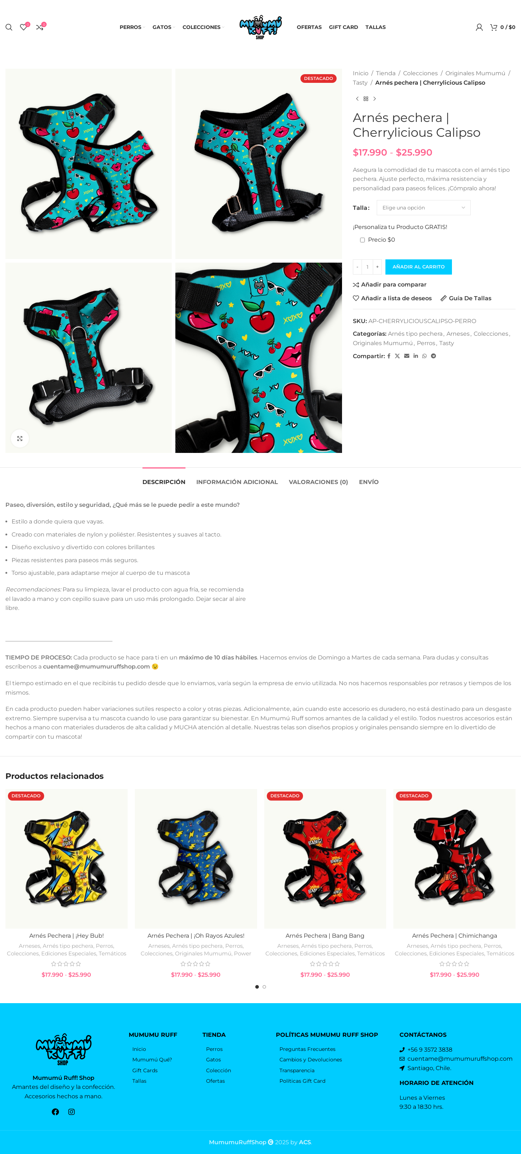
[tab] (163, 478)
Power (242, 953)
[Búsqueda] (9, 27)
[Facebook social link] (389, 356)
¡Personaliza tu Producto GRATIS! (400, 227)
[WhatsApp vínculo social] (424, 356)
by (300, 1142)
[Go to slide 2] (264, 987)
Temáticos (112, 953)
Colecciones (420, 73)
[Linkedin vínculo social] (415, 356)
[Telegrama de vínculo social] (433, 356)
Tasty (360, 82)
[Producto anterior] (357, 98)
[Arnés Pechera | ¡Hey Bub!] (66, 859)
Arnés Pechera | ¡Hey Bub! (66, 935)
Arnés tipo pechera (415, 333)
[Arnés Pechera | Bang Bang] (325, 859)
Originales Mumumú (475, 73)
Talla (360, 207)
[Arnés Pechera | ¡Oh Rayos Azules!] (196, 859)
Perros (426, 343)
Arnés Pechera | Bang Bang (325, 935)
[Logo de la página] (260, 26)
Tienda (386, 73)
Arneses (458, 333)
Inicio (360, 73)
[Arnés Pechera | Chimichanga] (454, 859)
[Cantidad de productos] (367, 267)
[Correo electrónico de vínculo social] (406, 356)
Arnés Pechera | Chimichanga (454, 935)
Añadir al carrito (419, 267)
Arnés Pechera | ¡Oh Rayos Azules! (196, 935)
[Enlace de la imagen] (63, 1048)
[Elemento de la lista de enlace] (162, 1049)
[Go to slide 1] (257, 987)
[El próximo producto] (374, 98)
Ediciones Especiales (68, 953)
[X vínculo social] (397, 356)
